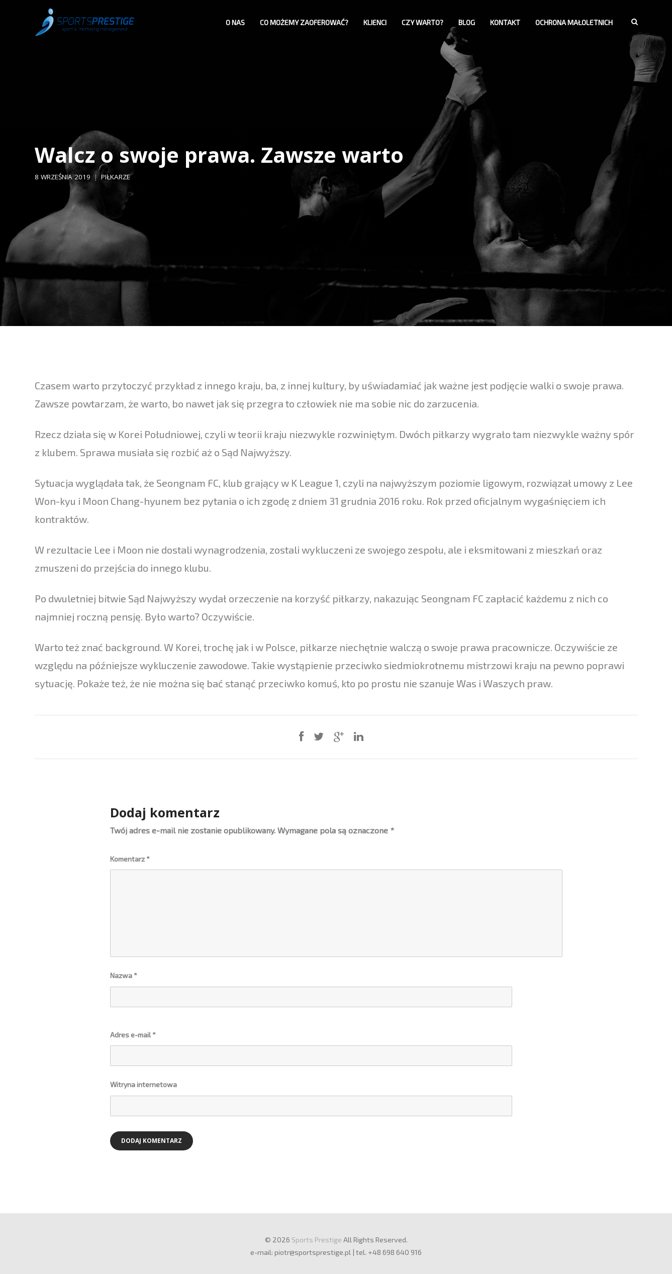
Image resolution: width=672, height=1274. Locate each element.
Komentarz (130, 859)
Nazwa (123, 975)
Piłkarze (115, 177)
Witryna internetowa (143, 1084)
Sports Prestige (317, 1239)
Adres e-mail (133, 1034)
